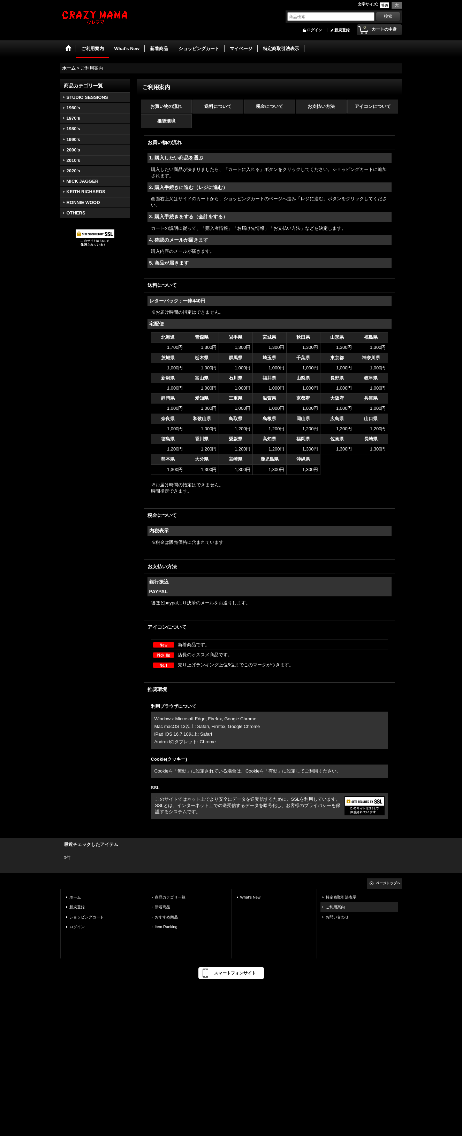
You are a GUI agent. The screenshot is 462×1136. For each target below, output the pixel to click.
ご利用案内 (335, 907)
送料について (218, 106)
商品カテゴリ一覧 (170, 897)
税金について (269, 106)
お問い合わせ (337, 917)
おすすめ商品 (166, 917)
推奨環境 (166, 121)
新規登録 (342, 30)
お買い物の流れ (166, 106)
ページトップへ (388, 883)
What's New (250, 897)
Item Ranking (166, 927)
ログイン (314, 30)
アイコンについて (373, 106)
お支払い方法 (321, 106)
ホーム (75, 897)
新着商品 (162, 907)
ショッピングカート (86, 917)
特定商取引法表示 (341, 897)
